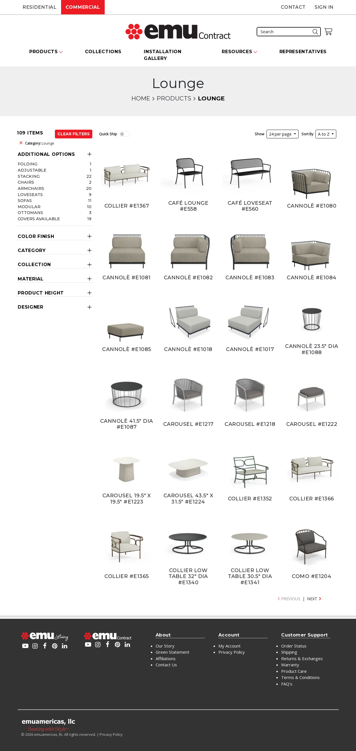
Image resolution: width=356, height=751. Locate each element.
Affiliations (166, 658)
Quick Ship (108, 133)
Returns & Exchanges (302, 658)
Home (140, 98)
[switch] (124, 134)
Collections (103, 51)
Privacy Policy (231, 652)
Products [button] (43, 51)
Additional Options (46, 154)
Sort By (307, 133)
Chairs (26, 182)
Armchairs (31, 188)
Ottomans (30, 212)
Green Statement (172, 652)
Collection (34, 264)
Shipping (289, 652)
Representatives (303, 51)
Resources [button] (237, 51)
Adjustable (32, 170)
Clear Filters (73, 133)
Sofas (25, 200)
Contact (293, 7)
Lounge (39, 143)
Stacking (29, 176)
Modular (29, 206)
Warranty (290, 664)
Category (32, 250)
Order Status (293, 646)
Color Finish (36, 236)
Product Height (41, 293)
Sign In (324, 7)
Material (31, 279)
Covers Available (39, 218)
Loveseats (30, 194)
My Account (229, 646)
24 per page (281, 134)
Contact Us (166, 664)
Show (259, 133)
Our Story (165, 646)
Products (174, 98)
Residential (40, 7)
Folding (27, 164)
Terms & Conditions (300, 677)
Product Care (294, 671)
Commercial (83, 7)
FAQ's (286, 684)
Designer (30, 307)
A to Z (324, 134)
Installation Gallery (162, 55)
